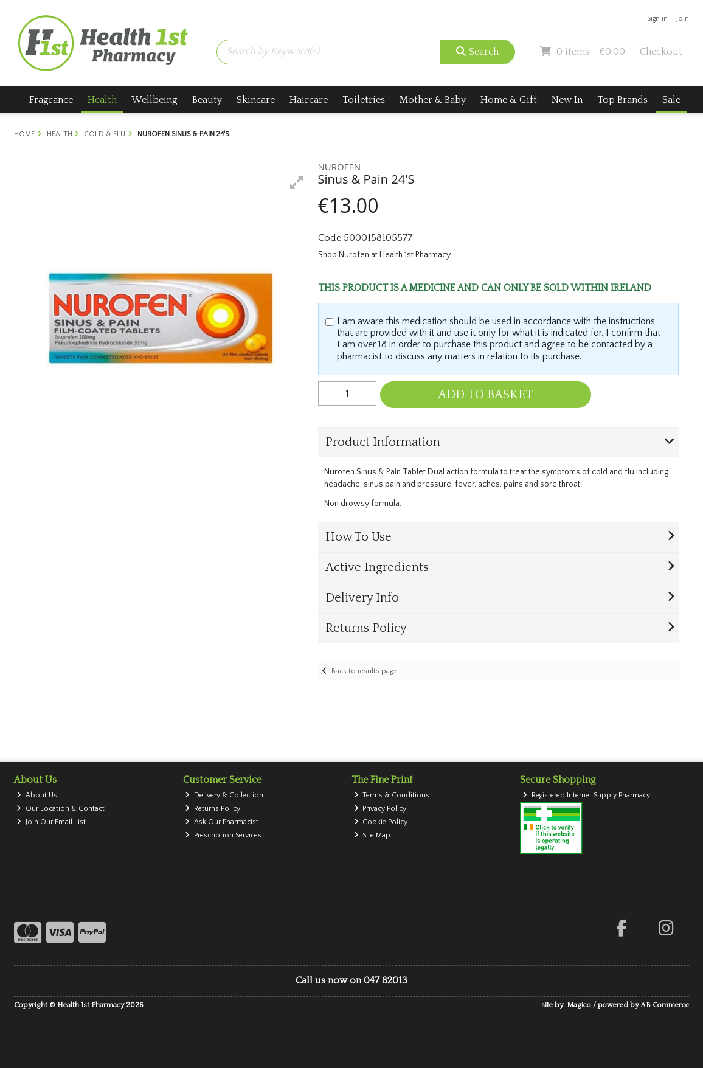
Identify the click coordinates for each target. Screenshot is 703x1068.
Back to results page (364, 671)
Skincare (256, 99)
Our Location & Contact (60, 809)
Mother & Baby (433, 99)
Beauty (207, 99)
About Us (36, 795)
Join (682, 19)
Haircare (308, 99)
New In (567, 99)
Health (102, 99)
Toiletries (363, 99)
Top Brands (622, 99)
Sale (671, 99)
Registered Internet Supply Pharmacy (586, 795)
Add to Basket (485, 394)
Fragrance (51, 99)
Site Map (372, 835)
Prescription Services (223, 835)
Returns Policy (212, 809)
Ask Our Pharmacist (221, 822)
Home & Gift (508, 99)
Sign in (657, 19)
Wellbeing (154, 99)
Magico (579, 1005)
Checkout (661, 51)
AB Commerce (664, 1005)
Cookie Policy (381, 822)
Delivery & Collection (224, 795)
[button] (296, 182)
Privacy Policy (380, 809)
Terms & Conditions (392, 795)
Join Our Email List (51, 822)
